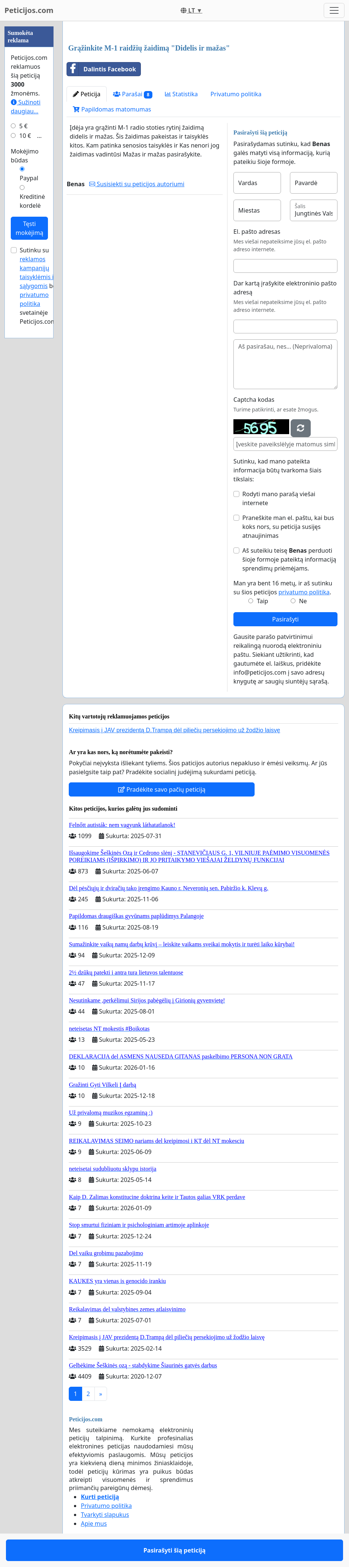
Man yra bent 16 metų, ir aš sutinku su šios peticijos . (282, 587)
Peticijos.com (29, 10)
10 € (25, 136)
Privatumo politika (235, 94)
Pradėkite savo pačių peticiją (162, 789)
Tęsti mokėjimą (29, 228)
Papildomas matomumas (112, 109)
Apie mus (94, 1523)
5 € (23, 126)
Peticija (86, 94)
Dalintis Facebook (101, 69)
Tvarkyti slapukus (105, 1515)
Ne (303, 601)
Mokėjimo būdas (25, 155)
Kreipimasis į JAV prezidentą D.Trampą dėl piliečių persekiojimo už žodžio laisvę (174, 730)
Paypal (29, 178)
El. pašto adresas (256, 231)
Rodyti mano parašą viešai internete (278, 498)
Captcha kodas (253, 399)
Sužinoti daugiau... (26, 106)
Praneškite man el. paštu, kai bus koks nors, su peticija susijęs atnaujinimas (288, 527)
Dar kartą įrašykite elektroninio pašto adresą (285, 287)
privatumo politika (303, 592)
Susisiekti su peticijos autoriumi (136, 184)
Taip (262, 601)
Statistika (181, 94)
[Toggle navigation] (334, 10)
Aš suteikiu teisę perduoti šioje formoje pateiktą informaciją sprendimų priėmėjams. (289, 559)
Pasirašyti (285, 619)
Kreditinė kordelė (32, 201)
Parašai (132, 94)
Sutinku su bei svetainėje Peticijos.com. (39, 286)
